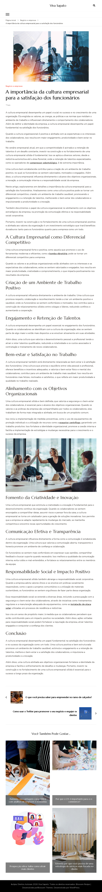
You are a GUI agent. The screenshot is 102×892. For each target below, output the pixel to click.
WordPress (74, 887)
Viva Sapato (58, 6)
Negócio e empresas (14, 86)
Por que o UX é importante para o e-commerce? (74, 800)
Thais (8, 105)
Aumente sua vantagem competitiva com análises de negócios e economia (28, 800)
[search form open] (94, 5)
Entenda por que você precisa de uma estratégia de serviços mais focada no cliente (74, 866)
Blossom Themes (45, 887)
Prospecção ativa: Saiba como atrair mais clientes (28, 867)
